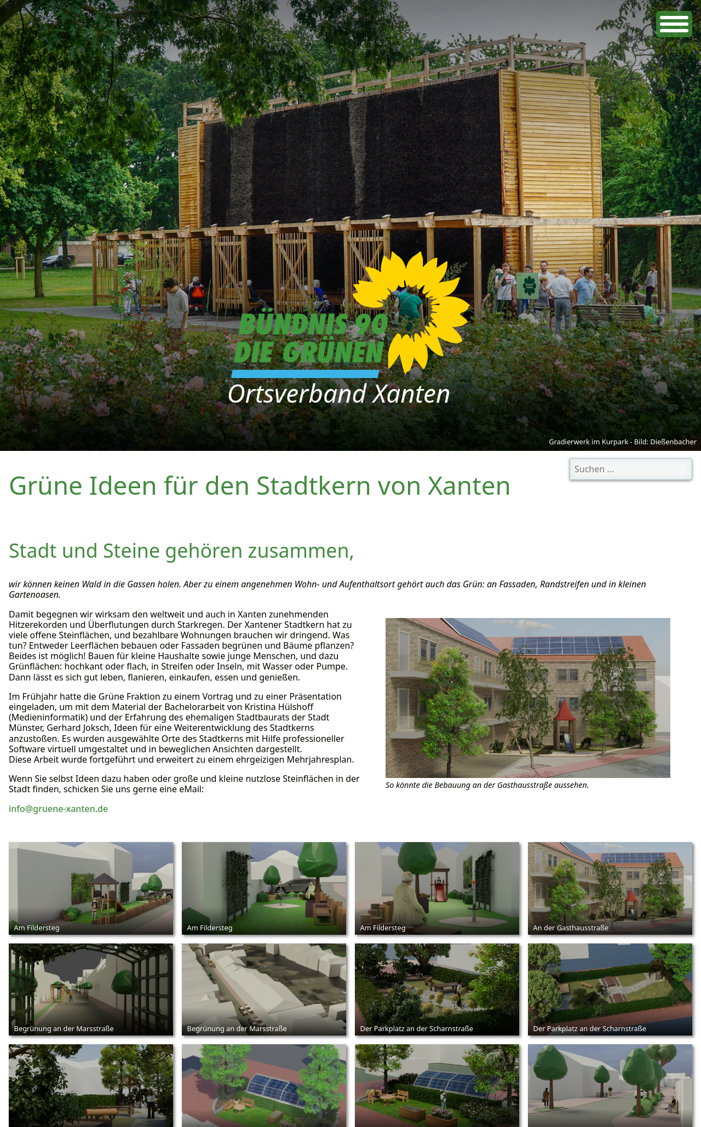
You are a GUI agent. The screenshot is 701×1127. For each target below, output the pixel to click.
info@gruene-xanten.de (58, 809)
